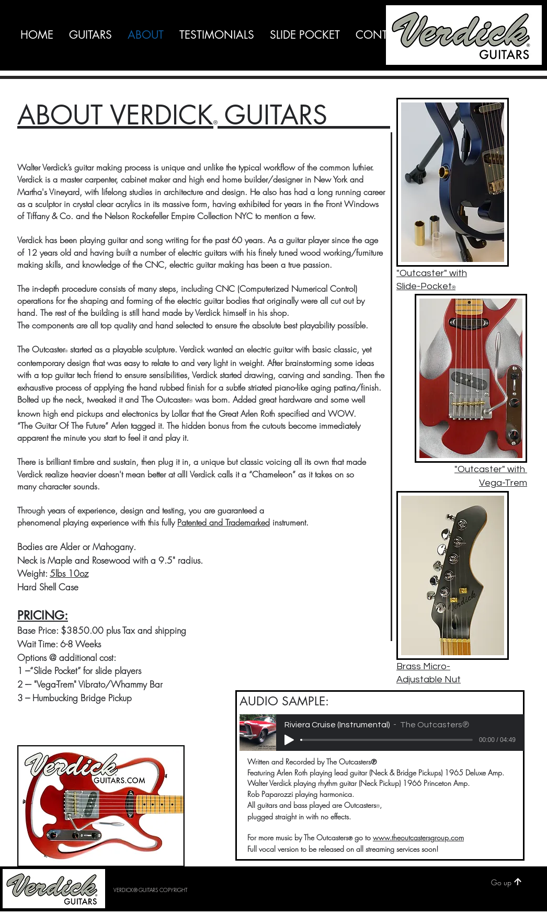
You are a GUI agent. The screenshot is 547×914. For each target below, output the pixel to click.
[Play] (289, 740)
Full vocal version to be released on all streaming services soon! (342, 849)
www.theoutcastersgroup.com (418, 837)
